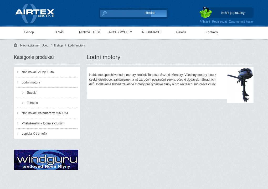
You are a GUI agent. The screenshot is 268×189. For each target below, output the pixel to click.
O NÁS (59, 32)
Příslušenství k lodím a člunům (43, 123)
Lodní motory (76, 45)
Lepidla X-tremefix (34, 133)
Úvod (45, 45)
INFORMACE (150, 32)
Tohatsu (32, 103)
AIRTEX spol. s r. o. (38, 12)
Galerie (181, 32)
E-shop (29, 32)
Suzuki (32, 92)
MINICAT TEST (90, 32)
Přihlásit (205, 21)
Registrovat (219, 21)
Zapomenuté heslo (241, 21)
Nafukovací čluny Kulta (38, 72)
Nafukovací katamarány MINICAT (45, 113)
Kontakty (212, 32)
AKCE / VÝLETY (120, 32)
